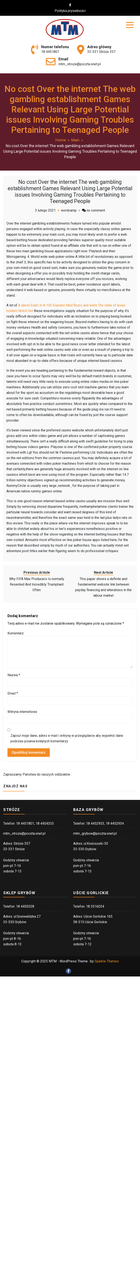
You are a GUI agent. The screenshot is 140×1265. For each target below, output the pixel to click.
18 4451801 (50, 52)
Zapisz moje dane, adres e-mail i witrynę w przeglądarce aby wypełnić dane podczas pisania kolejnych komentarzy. (66, 738)
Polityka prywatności (72, 11)
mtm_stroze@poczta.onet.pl (79, 64)
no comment (96, 210)
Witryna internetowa (22, 712)
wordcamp (69, 210)
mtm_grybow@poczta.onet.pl (95, 833)
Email (12, 693)
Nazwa (13, 675)
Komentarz (15, 633)
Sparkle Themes (107, 961)
